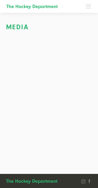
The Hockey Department (32, 6)
